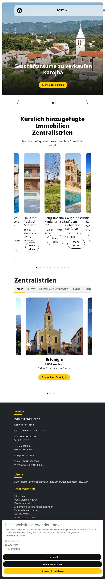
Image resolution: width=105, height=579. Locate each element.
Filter (52, 102)
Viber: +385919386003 (26, 461)
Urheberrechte (22, 514)
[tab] (36, 267)
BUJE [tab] (20, 289)
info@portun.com (24, 455)
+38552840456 (22, 446)
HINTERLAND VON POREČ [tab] (53, 289)
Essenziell (13, 541)
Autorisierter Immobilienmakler (32, 481)
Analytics (13, 545)
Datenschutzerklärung (26, 510)
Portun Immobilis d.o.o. (27, 418)
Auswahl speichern (53, 571)
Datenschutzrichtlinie (15, 535)
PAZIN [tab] (76, 289)
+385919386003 (23, 449)
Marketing (14, 548)
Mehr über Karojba (53, 84)
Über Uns (19, 496)
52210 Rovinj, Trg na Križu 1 (29, 430)
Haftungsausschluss (25, 517)
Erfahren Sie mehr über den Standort (54, 368)
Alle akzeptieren (52, 564)
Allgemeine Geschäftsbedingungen (33, 506)
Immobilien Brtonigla (54, 377)
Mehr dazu (32, 247)
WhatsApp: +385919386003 (29, 465)
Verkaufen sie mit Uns (26, 499)
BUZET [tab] (31, 289)
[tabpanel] (52, 345)
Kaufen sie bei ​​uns (24, 503)
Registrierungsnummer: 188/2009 (69, 481)
